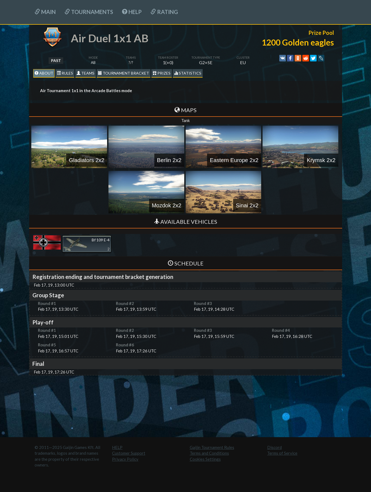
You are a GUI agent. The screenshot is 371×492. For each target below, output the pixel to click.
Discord (274, 447)
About (44, 73)
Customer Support (128, 453)
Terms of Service (282, 453)
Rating (164, 12)
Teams (85, 73)
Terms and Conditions (209, 453)
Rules (65, 73)
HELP (132, 12)
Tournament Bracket (123, 73)
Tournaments (89, 12)
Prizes (162, 73)
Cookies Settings (205, 459)
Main (45, 12)
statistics (187, 73)
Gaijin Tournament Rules (212, 447)
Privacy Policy (125, 459)
